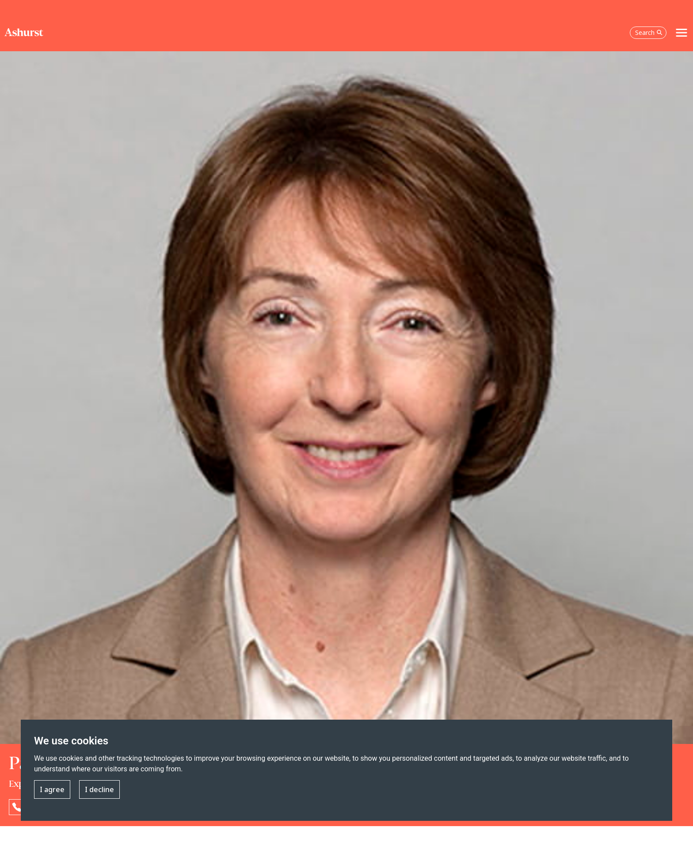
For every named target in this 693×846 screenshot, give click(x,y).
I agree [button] (52, 789)
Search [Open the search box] (649, 32)
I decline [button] (99, 789)
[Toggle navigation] (681, 33)
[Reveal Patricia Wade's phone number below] (17, 807)
